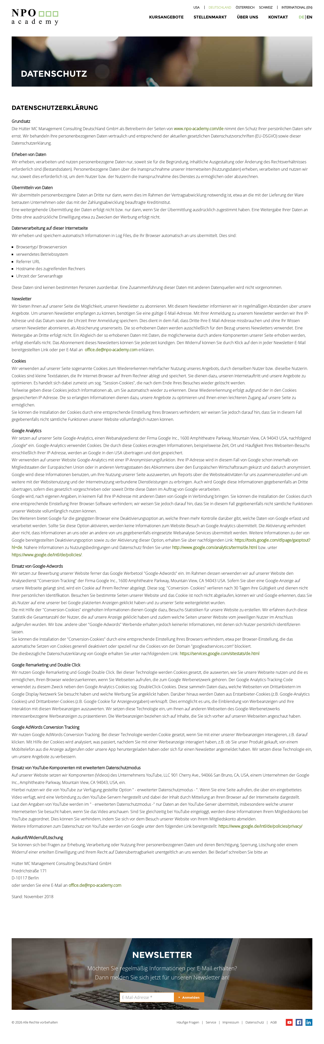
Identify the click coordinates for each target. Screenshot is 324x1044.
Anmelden (190, 997)
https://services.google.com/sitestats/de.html (219, 653)
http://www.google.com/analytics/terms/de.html (214, 547)
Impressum (230, 1022)
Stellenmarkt (210, 17)
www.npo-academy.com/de (199, 128)
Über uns (247, 17)
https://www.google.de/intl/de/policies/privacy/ (260, 826)
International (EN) (296, 7)
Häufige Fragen (188, 1022)
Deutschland (220, 7)
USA (196, 7)
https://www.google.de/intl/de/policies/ (47, 555)
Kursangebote (166, 17)
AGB (273, 1022)
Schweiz (265, 7)
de (301, 17)
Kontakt (278, 17)
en (309, 17)
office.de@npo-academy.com (111, 349)
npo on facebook (299, 1022)
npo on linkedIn (309, 1022)
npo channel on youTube (289, 1022)
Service (211, 1022)
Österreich (245, 7)
